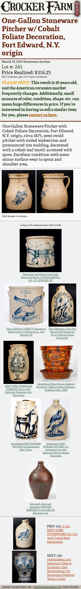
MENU (77, 8)
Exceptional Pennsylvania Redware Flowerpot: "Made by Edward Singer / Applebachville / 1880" (56, 386)
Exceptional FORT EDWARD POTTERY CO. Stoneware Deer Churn (26, 446)
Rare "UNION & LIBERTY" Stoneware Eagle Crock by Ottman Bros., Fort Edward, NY (26, 331)
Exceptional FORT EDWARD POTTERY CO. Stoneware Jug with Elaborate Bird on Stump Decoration (56, 449)
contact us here (43, 115)
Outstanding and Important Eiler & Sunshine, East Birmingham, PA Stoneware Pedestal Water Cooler (60, 569)
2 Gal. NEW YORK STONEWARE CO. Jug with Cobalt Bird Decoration (62, 534)
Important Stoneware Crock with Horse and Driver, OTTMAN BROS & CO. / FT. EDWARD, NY (40, 277)
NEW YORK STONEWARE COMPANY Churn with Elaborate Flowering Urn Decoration (18, 391)
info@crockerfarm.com (47, 587)
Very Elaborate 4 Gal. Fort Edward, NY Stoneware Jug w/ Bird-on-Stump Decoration (62, 333)
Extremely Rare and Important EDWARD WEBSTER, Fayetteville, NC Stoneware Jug (40, 508)
